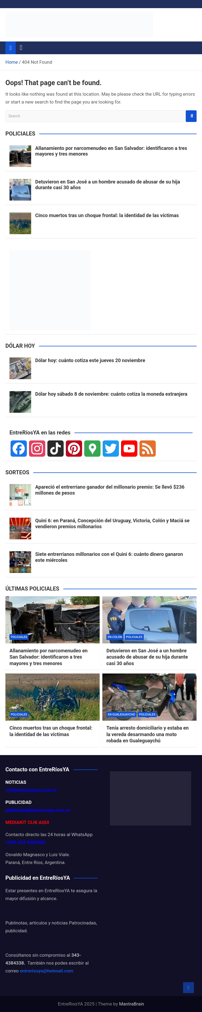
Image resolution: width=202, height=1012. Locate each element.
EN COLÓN (115, 637)
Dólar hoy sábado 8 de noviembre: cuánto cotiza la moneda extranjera (111, 394)
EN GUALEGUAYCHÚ (121, 714)
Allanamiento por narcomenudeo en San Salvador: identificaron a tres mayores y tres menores (48, 657)
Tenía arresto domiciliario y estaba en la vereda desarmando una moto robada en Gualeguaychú (147, 734)
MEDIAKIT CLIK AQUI (27, 822)
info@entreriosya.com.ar (31, 790)
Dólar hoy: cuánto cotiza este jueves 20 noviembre (90, 360)
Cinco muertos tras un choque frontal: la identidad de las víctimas (107, 215)
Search (191, 116)
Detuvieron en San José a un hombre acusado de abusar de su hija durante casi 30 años (147, 657)
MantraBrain (131, 1004)
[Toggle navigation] (21, 47)
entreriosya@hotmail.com (46, 971)
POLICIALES (19, 637)
